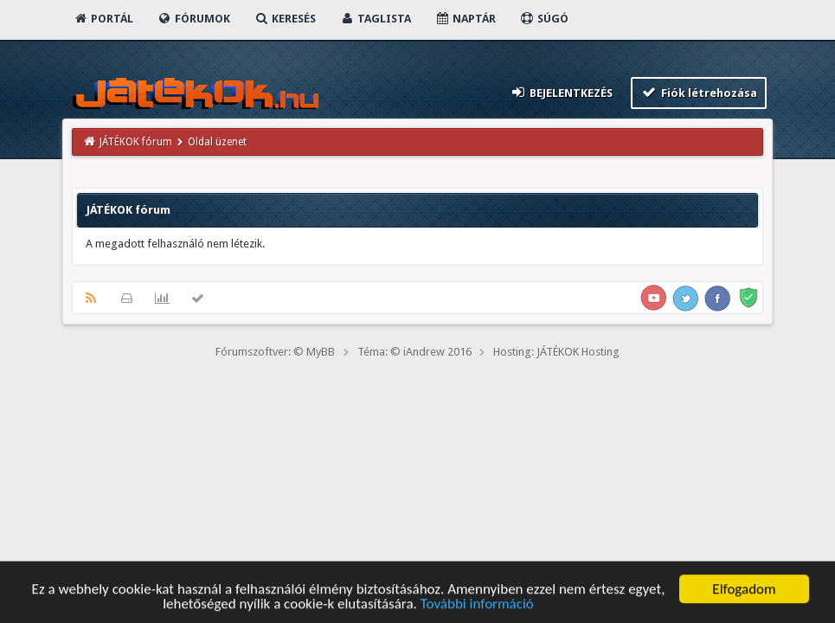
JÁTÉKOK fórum (136, 142)
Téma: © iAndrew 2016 (414, 351)
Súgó (543, 18)
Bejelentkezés (561, 92)
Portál (103, 18)
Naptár (465, 18)
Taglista (375, 18)
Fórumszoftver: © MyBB (275, 351)
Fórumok (193, 18)
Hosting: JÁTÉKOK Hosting (556, 351)
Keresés (285, 18)
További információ (477, 606)
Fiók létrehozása (698, 92)
